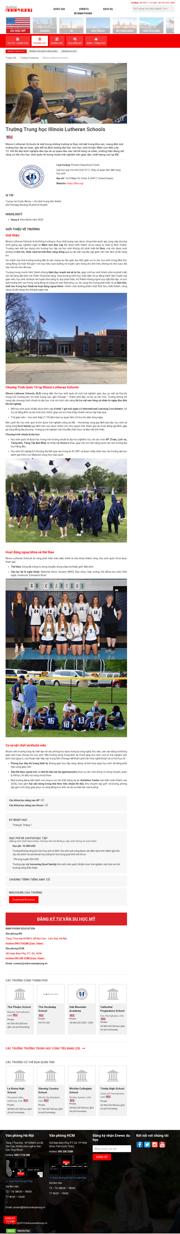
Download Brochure (24, 899)
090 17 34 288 (150, 3)
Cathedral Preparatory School (112, 1008)
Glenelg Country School (48, 1090)
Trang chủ (11, 57)
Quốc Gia (59, 9)
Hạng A (15, 219)
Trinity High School (112, 1088)
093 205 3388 (168, 3)
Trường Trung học (29, 57)
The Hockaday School (47, 1008)
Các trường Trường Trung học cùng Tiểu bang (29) (45, 1048)
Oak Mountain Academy (77, 1008)
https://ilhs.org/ (75, 183)
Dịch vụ (108, 9)
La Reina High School (15, 1090)
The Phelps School (19, 1007)
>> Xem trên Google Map (19, 1181)
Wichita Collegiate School (80, 1090)
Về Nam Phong (83, 13)
